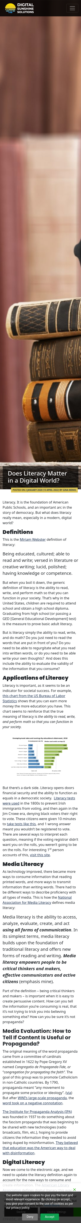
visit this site (40, 855)
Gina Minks (69, 489)
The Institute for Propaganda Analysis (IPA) (37, 1111)
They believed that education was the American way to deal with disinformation (40, 1147)
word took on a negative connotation (32, 1103)
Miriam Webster (33, 539)
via (69, 1092)
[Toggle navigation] (72, 8)
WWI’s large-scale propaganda (42, 1098)
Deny (30, 1216)
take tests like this (21, 824)
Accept (49, 1216)
